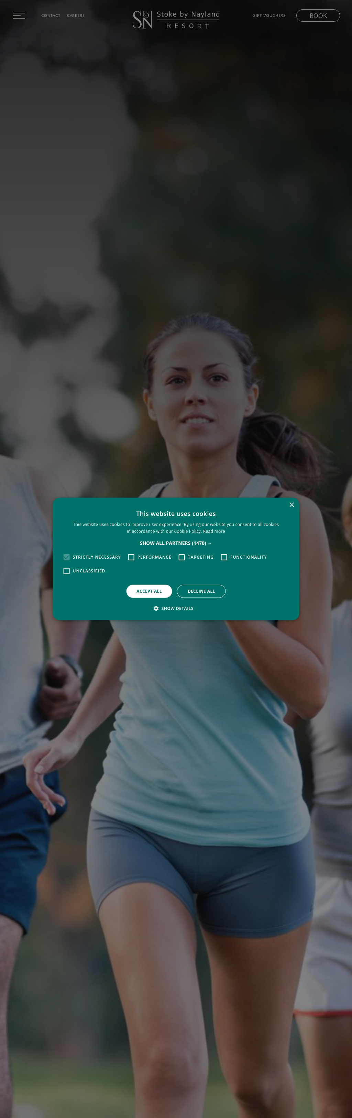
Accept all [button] (149, 591)
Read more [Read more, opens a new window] (214, 531)
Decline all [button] (201, 591)
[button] (176, 543)
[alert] (176, 559)
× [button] (291, 505)
